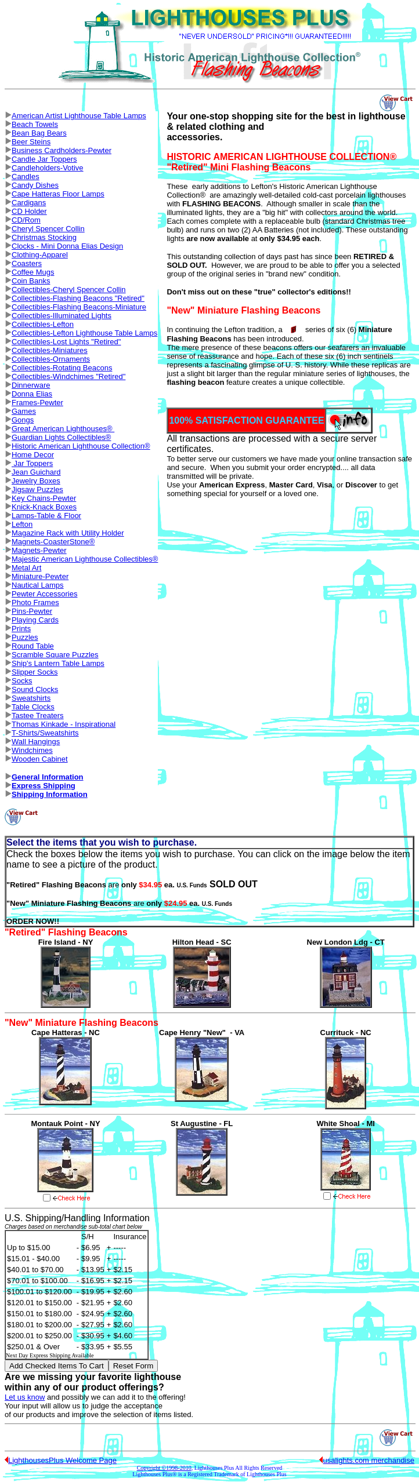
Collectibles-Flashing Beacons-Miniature (79, 307)
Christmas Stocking (44, 237)
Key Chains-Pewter (44, 498)
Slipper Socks (34, 672)
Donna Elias (32, 393)
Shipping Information (50, 794)
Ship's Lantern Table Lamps (58, 663)
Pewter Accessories (44, 593)
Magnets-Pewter (39, 550)
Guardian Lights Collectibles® (61, 437)
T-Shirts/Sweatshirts (45, 733)
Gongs (23, 420)
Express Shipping (43, 785)
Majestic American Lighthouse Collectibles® (85, 559)
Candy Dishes (35, 185)
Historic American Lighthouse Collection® (81, 446)
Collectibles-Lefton (43, 324)
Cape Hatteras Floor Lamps (58, 194)
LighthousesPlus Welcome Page (62, 1460)
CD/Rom (26, 220)
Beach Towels (35, 124)
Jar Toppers (32, 463)
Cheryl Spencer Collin (48, 228)
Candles (25, 176)
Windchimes (32, 750)
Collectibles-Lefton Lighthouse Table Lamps (84, 333)
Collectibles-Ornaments (51, 359)
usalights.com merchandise (368, 1460)
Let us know (25, 1397)
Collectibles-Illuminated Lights (61, 315)
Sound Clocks (35, 689)
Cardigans (29, 202)
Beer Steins (31, 141)
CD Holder (29, 211)
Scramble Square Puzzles (55, 654)
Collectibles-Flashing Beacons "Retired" (78, 298)
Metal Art (26, 567)
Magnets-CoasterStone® (53, 541)
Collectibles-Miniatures (50, 350)
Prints (21, 628)
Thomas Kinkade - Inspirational (63, 724)
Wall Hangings (36, 741)
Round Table (33, 646)
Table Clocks (33, 706)
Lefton (22, 524)
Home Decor (33, 454)
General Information (48, 777)
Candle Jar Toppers (44, 159)
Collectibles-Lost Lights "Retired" (66, 341)
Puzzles (25, 637)
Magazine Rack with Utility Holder (68, 533)
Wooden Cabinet (40, 759)
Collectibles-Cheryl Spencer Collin (69, 289)
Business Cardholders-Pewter (61, 150)
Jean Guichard (36, 472)
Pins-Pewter (32, 611)
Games (24, 411)
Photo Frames (35, 602)
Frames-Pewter (37, 402)
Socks (22, 680)
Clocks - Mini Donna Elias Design (67, 246)
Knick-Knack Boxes (44, 507)
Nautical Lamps (38, 585)
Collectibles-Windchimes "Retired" (68, 376)
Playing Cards (35, 620)
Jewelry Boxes (36, 480)
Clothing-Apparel (40, 254)
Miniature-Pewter (40, 576)
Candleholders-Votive (48, 167)
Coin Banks (31, 280)
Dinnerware (31, 385)
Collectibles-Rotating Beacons (62, 367)
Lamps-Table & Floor (46, 515)
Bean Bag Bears (39, 133)
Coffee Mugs (33, 272)
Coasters (27, 263)
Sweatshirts (31, 698)
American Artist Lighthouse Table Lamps (79, 115)
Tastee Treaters (38, 715)
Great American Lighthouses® (63, 428)
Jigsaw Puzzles (37, 489)
